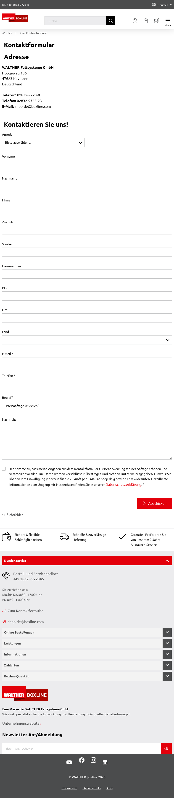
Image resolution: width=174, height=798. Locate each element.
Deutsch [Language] (162, 5)
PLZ (5, 288)
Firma (6, 200)
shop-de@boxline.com (23, 621)
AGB (109, 788)
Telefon (7, 375)
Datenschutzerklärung (123, 484)
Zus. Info (8, 222)
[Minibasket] (156, 20)
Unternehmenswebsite (21, 723)
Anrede (7, 134)
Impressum (69, 788)
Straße (7, 244)
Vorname (8, 156)
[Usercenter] (135, 20)
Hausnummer (11, 266)
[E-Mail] (81, 748)
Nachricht (9, 419)
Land (5, 332)
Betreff (7, 397)
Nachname (9, 178)
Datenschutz (92, 788)
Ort (4, 310)
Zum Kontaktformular (22, 610)
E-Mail (6, 353)
